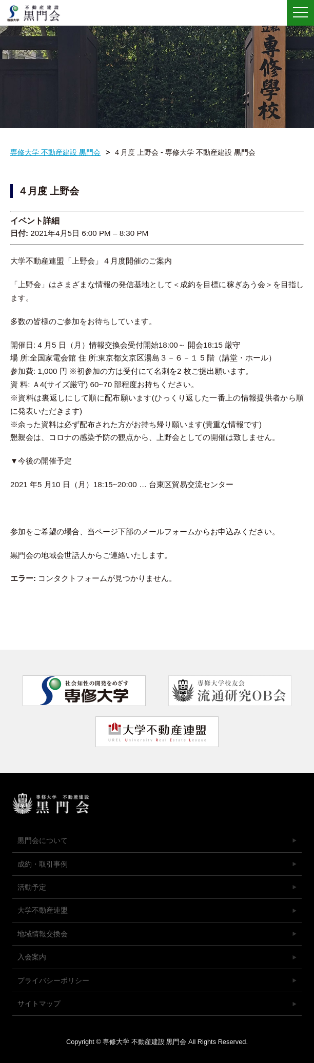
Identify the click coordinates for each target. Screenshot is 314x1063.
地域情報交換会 (42, 934)
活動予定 (31, 887)
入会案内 (31, 957)
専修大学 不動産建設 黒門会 (37, 13)
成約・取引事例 (42, 864)
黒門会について (42, 840)
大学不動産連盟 (42, 910)
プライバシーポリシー (53, 980)
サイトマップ (39, 1003)
